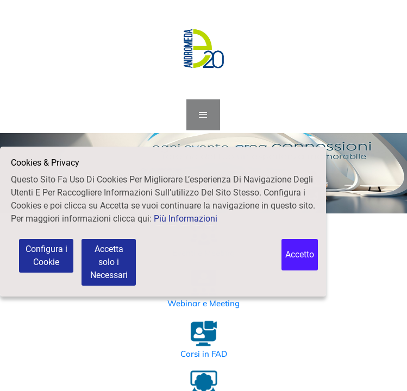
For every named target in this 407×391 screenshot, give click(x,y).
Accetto (299, 254)
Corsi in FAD (203, 354)
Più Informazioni (185, 218)
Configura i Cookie (46, 255)
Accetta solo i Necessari (109, 262)
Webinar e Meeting (203, 303)
